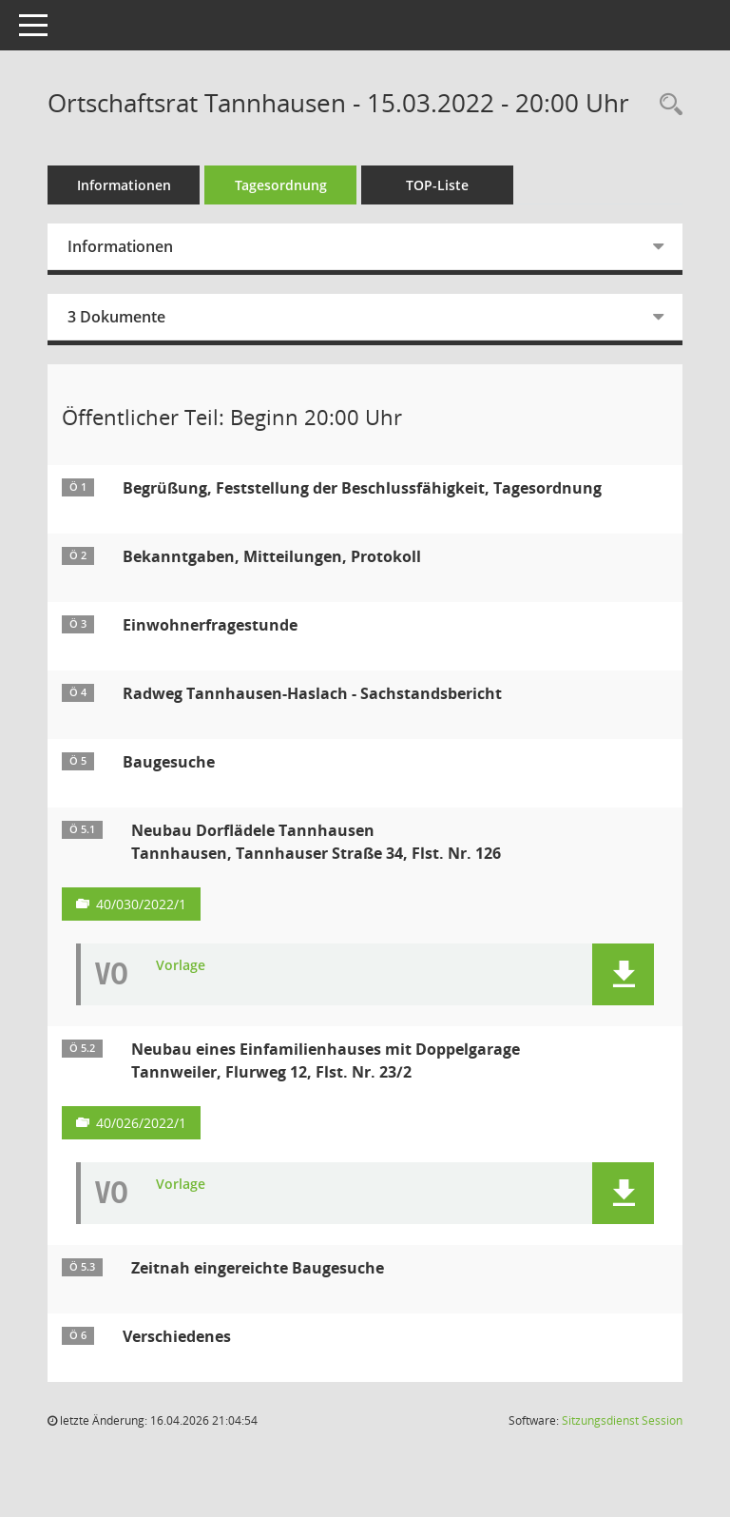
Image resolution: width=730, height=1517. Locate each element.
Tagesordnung (281, 185)
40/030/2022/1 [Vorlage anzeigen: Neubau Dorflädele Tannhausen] (141, 904)
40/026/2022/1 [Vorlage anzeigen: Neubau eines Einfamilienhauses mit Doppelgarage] (141, 1123)
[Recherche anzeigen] (666, 105)
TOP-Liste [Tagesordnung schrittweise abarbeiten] (437, 185)
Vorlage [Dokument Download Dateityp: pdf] (180, 966)
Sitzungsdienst (622, 1420)
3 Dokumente (116, 316)
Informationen (124, 185)
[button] (623, 974)
